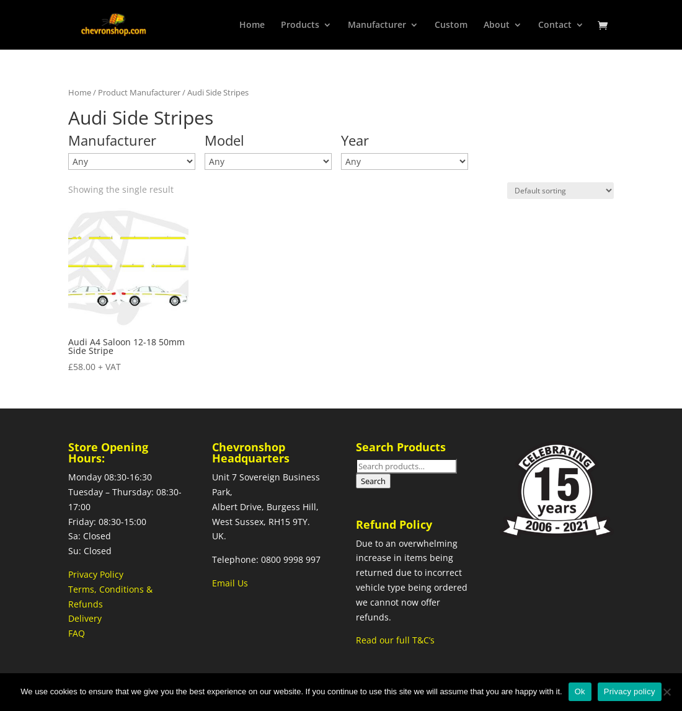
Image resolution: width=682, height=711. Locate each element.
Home (79, 92)
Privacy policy (629, 691)
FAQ (76, 633)
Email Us (230, 583)
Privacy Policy (95, 574)
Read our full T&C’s (395, 640)
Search (373, 481)
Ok (580, 691)
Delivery (85, 618)
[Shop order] (560, 190)
